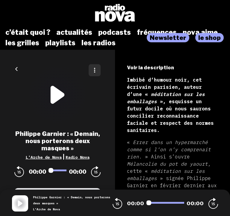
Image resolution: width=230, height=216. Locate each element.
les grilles (22, 43)
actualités (74, 32)
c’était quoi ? (27, 32)
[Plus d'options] (95, 70)
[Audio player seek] (57, 170)
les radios (98, 43)
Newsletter (168, 37)
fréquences (157, 32)
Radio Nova (78, 157)
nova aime (200, 32)
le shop (209, 37)
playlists (60, 43)
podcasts (114, 32)
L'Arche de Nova (44, 157)
